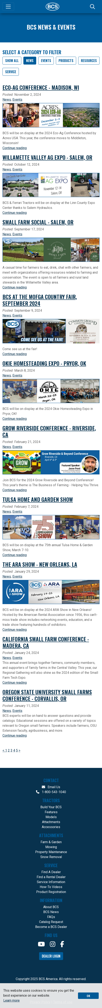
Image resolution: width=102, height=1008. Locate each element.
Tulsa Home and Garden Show (37, 499)
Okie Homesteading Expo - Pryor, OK (44, 363)
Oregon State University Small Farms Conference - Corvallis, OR (47, 695)
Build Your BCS (51, 807)
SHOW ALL (12, 60)
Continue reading (14, 148)
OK (88, 996)
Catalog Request (51, 922)
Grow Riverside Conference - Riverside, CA (49, 431)
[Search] (93, 6)
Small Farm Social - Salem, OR (37, 222)
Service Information (51, 882)
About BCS (51, 907)
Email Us (51, 787)
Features (51, 812)
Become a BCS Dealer (51, 927)
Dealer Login (51, 956)
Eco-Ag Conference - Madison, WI (40, 87)
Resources (89, 60)
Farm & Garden (51, 842)
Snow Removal (51, 857)
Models (51, 817)
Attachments (51, 822)
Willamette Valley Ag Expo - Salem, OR (47, 157)
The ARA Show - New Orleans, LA (39, 564)
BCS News (51, 912)
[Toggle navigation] (8, 6)
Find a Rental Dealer (51, 877)
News (30, 60)
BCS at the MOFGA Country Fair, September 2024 (39, 300)
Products (66, 60)
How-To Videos (51, 887)
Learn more (11, 1000)
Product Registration (51, 892)
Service (10, 71)
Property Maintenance (51, 852)
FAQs (51, 917)
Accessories (51, 827)
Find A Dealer (51, 872)
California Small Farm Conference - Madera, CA (45, 642)
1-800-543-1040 (51, 792)
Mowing (51, 847)
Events (46, 60)
